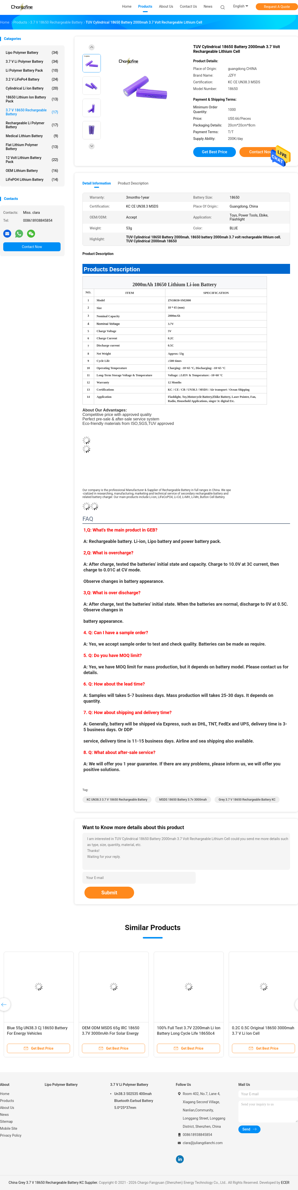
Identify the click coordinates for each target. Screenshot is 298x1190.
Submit (109, 893)
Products (7, 1101)
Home (4, 1094)
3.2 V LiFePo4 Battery (32, 79)
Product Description (133, 183)
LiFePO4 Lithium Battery (32, 179)
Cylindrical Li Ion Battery (32, 88)
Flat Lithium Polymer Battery (32, 147)
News (4, 1115)
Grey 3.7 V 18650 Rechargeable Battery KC (247, 799)
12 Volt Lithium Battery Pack (32, 160)
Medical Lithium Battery (32, 135)
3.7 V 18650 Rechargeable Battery (32, 112)
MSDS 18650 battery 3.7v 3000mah (183, 799)
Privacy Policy (10, 1135)
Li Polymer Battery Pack (32, 70)
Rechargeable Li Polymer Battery (32, 125)
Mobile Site (8, 1128)
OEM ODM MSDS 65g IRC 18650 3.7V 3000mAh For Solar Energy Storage (110, 1033)
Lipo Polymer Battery (32, 52)
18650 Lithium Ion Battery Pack (32, 99)
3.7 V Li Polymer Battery (32, 61)
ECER (285, 1183)
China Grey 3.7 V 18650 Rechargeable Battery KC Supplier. (54, 1183)
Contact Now (32, 247)
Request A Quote (277, 7)
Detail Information (96, 183)
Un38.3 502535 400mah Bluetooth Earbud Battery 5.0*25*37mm (133, 1101)
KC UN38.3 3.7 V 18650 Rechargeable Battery (117, 799)
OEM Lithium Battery (32, 170)
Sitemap (6, 1122)
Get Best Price (214, 152)
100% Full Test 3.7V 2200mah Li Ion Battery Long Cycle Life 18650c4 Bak (188, 1033)
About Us (7, 1108)
